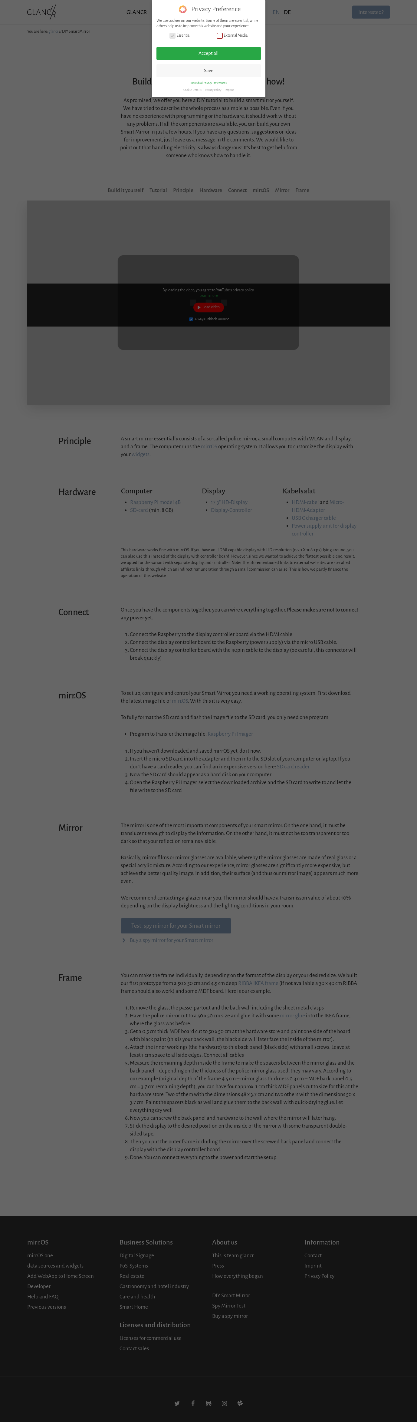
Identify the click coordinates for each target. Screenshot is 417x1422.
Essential (180, 35)
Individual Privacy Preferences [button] (208, 83)
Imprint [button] (229, 89)
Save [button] (208, 70)
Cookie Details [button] (192, 89)
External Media (232, 35)
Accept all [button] (208, 53)
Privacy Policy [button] (213, 89)
